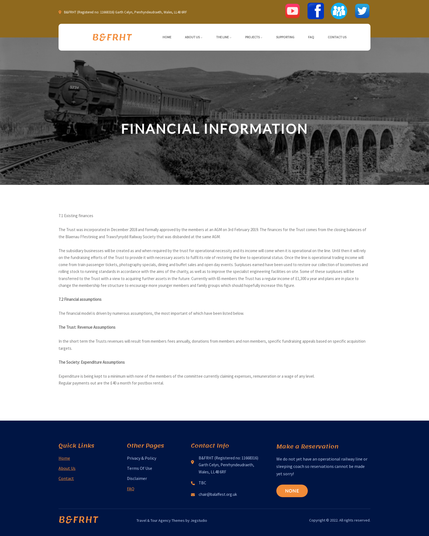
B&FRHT (112, 37)
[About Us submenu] (201, 37)
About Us (67, 468)
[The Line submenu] (230, 37)
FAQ (130, 488)
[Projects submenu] (261, 37)
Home (64, 458)
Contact (66, 478)
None (292, 490)
